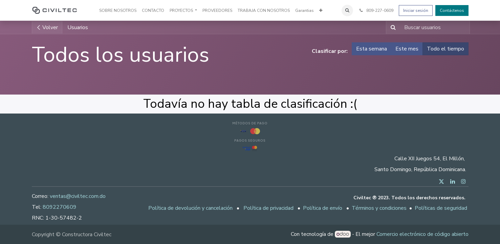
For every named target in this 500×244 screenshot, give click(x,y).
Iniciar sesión (415, 10)
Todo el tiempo (445, 49)
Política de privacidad (268, 208)
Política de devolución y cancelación (190, 208)
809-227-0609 (375, 10)
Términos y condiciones (379, 208)
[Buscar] (391, 27)
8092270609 (60, 207)
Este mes (406, 49)
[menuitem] (117, 10)
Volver (47, 27)
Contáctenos (452, 10)
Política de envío (322, 208)
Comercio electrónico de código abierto (422, 234)
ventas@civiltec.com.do (78, 196)
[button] (347, 10)
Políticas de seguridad (441, 208)
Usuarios (77, 27)
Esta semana (371, 49)
